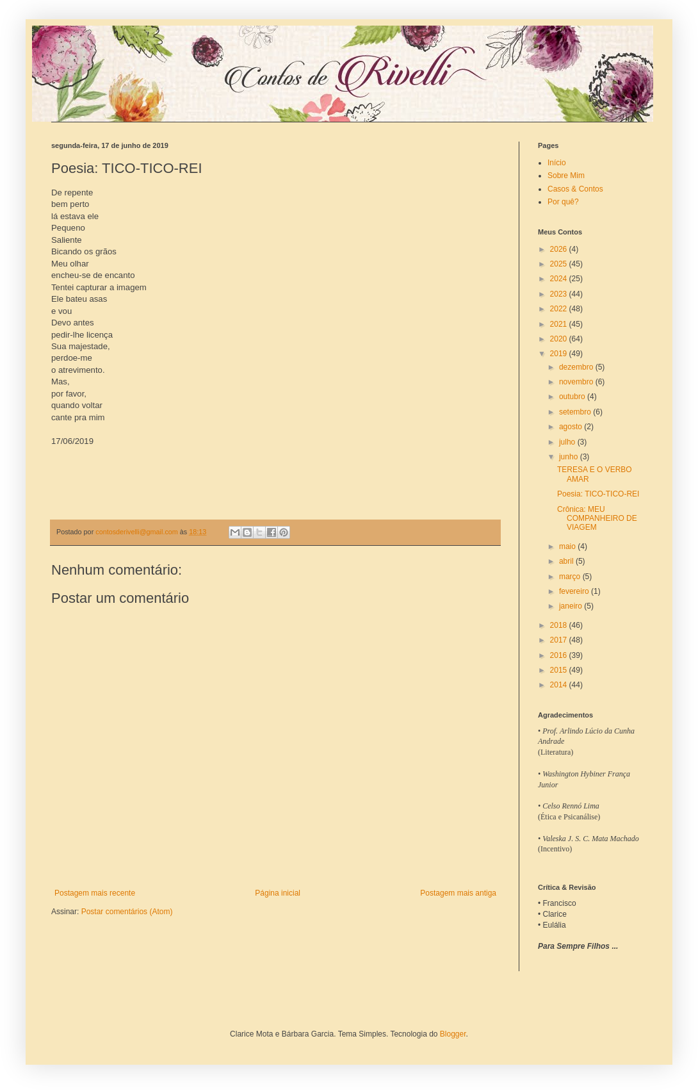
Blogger (453, 1033)
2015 (559, 670)
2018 (559, 625)
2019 (559, 353)
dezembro (577, 367)
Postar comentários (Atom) (127, 911)
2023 (559, 294)
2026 (559, 249)
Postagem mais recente (94, 893)
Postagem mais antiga (458, 893)
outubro (573, 396)
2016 (559, 655)
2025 (559, 263)
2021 (559, 324)
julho (568, 442)
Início (557, 162)
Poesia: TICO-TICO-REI (598, 493)
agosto (571, 426)
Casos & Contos (575, 189)
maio (568, 546)
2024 (559, 278)
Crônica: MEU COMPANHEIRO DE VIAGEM (597, 518)
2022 (559, 308)
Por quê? (563, 201)
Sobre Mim (566, 175)
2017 (559, 640)
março (571, 576)
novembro (577, 381)
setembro (576, 411)
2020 (559, 338)
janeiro (571, 606)
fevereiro (575, 591)
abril (567, 561)
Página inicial (277, 893)
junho (569, 456)
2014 (559, 684)
